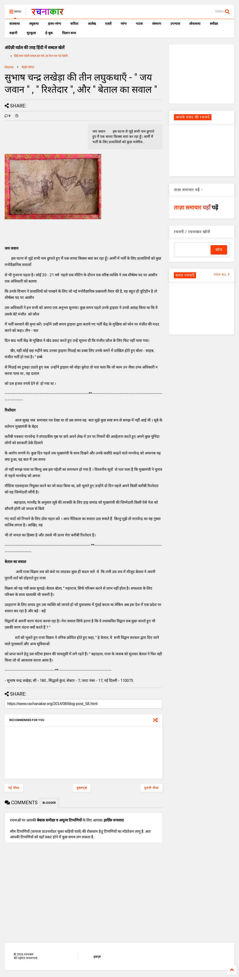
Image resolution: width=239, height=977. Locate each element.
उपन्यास (175, 23)
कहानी (13, 33)
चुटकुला (31, 33)
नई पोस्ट (14, 787)
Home (9, 67)
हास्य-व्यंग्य (54, 23)
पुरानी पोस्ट (151, 787)
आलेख (92, 23)
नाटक (139, 23)
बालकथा (14, 23)
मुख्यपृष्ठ (82, 787)
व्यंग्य (124, 23)
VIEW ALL (222, 274)
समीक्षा (214, 23)
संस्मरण (156, 23)
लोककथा (194, 23)
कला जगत (28, 67)
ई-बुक (49, 33)
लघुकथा (34, 23)
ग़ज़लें (108, 23)
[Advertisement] (201, 74)
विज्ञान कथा (69, 33)
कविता (74, 23)
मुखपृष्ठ (97, 956)
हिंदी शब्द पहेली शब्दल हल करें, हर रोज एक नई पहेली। (41, 55)
